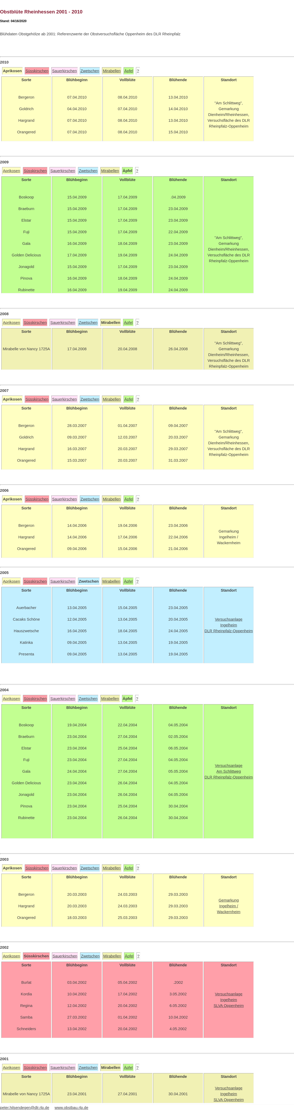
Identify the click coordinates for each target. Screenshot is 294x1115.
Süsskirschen (37, 71)
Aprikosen (11, 171)
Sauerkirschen (64, 71)
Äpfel (128, 71)
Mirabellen (112, 71)
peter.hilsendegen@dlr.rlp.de (24, 1108)
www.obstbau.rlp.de (71, 1108)
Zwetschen (90, 71)
